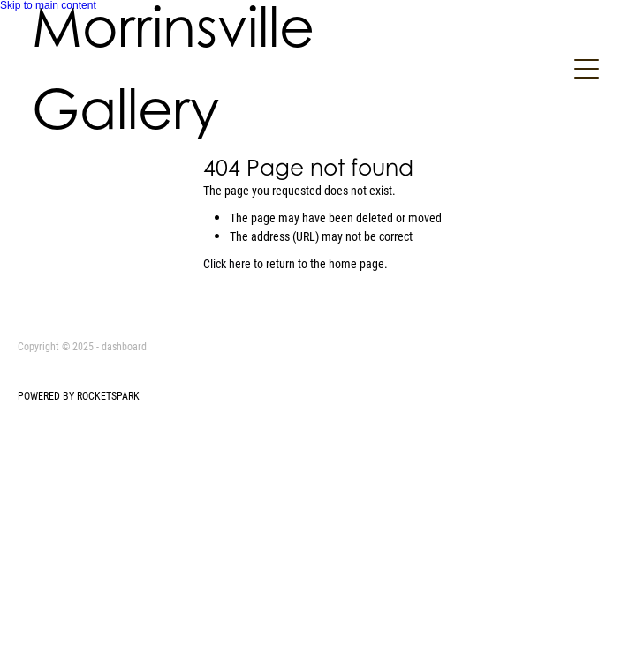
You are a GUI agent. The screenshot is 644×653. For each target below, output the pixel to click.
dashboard (124, 346)
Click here (227, 263)
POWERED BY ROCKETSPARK (79, 395)
